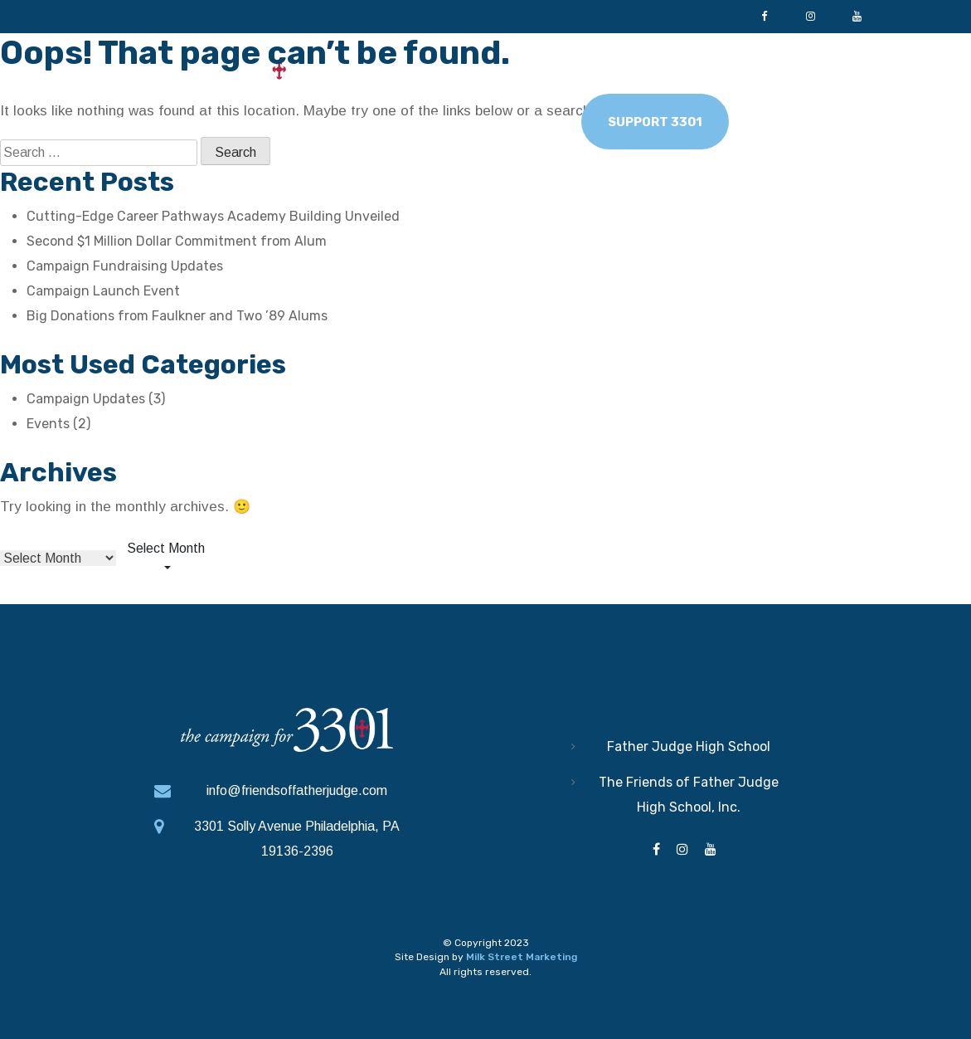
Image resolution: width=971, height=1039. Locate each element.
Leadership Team (410, 119)
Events (48, 424)
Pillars (294, 119)
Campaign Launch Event (103, 291)
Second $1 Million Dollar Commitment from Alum (177, 241)
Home (118, 119)
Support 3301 (655, 122)
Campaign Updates (86, 399)
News (525, 119)
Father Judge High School (688, 746)
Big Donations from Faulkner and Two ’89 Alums (177, 316)
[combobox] (166, 558)
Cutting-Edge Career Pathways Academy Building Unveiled (213, 216)
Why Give (205, 119)
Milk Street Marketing (521, 956)
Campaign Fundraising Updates (125, 266)
